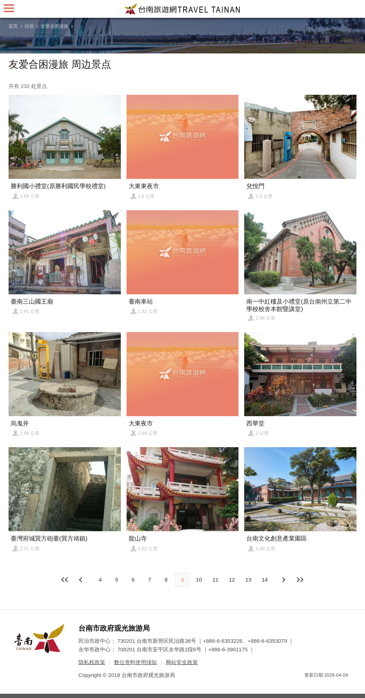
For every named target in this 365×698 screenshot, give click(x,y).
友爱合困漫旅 (54, 26)
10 (199, 580)
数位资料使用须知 (135, 662)
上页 (283, 580)
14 (265, 580)
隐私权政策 (91, 662)
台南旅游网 (182, 9)
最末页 (300, 580)
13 (248, 580)
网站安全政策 (182, 662)
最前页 (65, 580)
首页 (13, 26)
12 (232, 580)
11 (215, 580)
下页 (81, 580)
